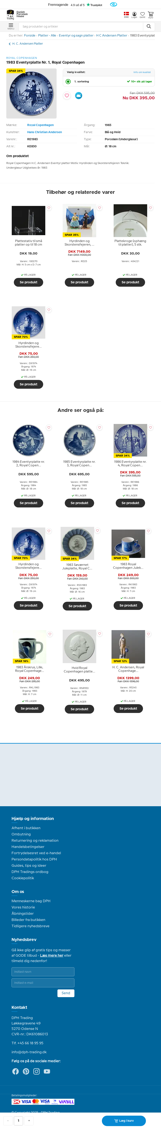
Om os (18, 892)
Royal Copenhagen (40, 125)
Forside (29, 35)
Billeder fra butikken (28, 920)
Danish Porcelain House (21, 14)
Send (66, 993)
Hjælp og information (33, 819)
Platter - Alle (47, 35)
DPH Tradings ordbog (30, 872)
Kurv (150, 15)
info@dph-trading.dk (29, 1052)
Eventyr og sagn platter (76, 35)
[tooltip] (28, 243)
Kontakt (19, 1007)
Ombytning (21, 834)
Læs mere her (51, 955)
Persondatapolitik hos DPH (34, 859)
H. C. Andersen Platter (27, 43)
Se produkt (28, 282)
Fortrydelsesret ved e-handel (36, 853)
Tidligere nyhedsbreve (30, 926)
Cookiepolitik (23, 878)
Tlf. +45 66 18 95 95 (27, 1043)
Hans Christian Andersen (44, 132)
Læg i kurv (124, 1121)
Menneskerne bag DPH (31, 901)
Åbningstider (23, 913)
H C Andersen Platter (111, 35)
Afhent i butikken (26, 828)
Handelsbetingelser (28, 847)
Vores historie (23, 907)
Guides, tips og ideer (29, 865)
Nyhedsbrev (24, 940)
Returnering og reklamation (35, 840)
